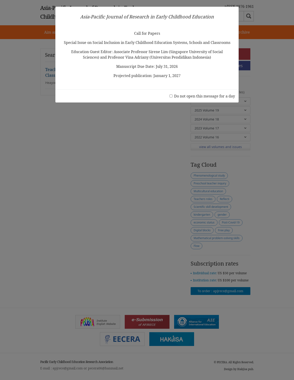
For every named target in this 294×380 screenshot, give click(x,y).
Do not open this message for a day (204, 96)
